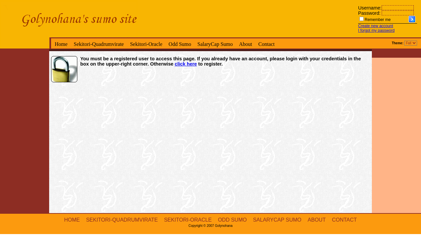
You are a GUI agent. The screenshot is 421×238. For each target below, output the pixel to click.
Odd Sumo (180, 44)
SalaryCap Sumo (215, 44)
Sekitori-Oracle (146, 44)
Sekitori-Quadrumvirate (99, 44)
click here (186, 64)
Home (61, 44)
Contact (266, 44)
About (245, 44)
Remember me (378, 19)
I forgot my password (376, 30)
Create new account (375, 26)
